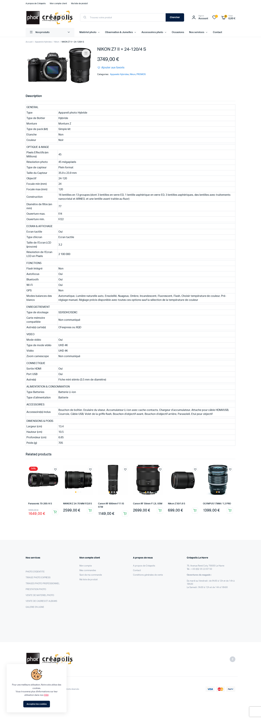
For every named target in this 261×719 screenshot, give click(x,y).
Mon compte (85, 566)
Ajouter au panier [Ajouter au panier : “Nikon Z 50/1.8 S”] (195, 510)
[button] (86, 53)
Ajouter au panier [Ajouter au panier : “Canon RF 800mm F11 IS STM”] (125, 513)
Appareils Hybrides (43, 42)
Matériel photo (87, 32)
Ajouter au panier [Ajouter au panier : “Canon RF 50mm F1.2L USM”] (160, 510)
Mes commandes (87, 570)
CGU (46, 695)
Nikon (56, 42)
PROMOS (141, 74)
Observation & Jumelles (119, 32)
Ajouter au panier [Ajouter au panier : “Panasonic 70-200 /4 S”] (55, 511)
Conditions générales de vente (148, 575)
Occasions (178, 32)
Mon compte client (58, 3)
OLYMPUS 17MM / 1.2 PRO (217, 504)
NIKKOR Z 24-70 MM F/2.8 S (77, 504)
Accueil (29, 42)
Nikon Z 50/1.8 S (176, 504)
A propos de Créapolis (36, 3)
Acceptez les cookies (36, 704)
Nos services (196, 32)
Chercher (175, 17)
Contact (217, 32)
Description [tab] (34, 96)
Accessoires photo (152, 32)
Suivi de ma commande (90, 575)
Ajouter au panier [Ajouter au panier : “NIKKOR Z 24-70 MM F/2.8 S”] (90, 510)
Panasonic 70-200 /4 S (40, 504)
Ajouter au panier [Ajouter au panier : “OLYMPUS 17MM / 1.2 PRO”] (230, 510)
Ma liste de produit (79, 3)
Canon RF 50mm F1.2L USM (147, 504)
